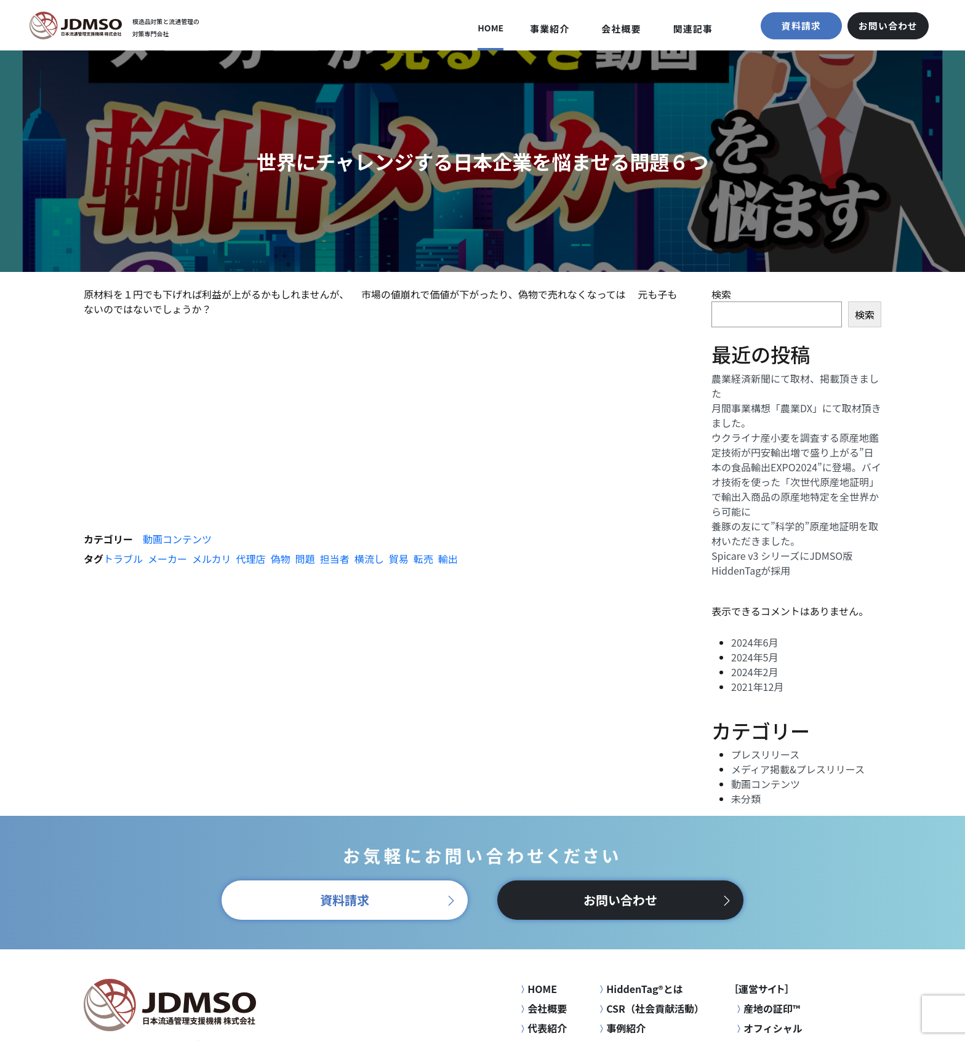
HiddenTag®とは (639, 988)
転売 (423, 558)
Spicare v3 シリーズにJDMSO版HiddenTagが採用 (781, 563)
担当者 (335, 558)
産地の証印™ (767, 1008)
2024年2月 (754, 671)
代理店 (251, 558)
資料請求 (801, 25)
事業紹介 (549, 28)
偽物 (280, 558)
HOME (490, 28)
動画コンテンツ (177, 539)
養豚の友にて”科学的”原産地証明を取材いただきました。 (794, 533)
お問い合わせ (888, 25)
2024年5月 (754, 657)
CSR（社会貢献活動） (650, 1008)
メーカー (167, 558)
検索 (721, 294)
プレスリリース (765, 754)
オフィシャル (768, 1028)
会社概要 (621, 28)
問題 (305, 558)
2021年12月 (757, 686)
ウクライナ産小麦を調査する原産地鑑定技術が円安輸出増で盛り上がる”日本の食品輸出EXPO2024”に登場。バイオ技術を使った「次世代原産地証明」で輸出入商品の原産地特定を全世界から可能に (796, 474)
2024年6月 (754, 642)
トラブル (123, 558)
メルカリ (211, 558)
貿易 (399, 558)
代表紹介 (542, 1028)
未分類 (746, 798)
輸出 (448, 558)
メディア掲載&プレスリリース (798, 769)
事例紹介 (621, 1028)
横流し (369, 558)
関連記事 (693, 28)
